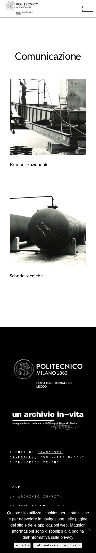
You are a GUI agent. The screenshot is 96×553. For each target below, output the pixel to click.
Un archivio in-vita (36, 496)
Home (15, 487)
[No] (89, 529)
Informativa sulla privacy (57, 545)
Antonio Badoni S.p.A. (39, 505)
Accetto (22, 545)
